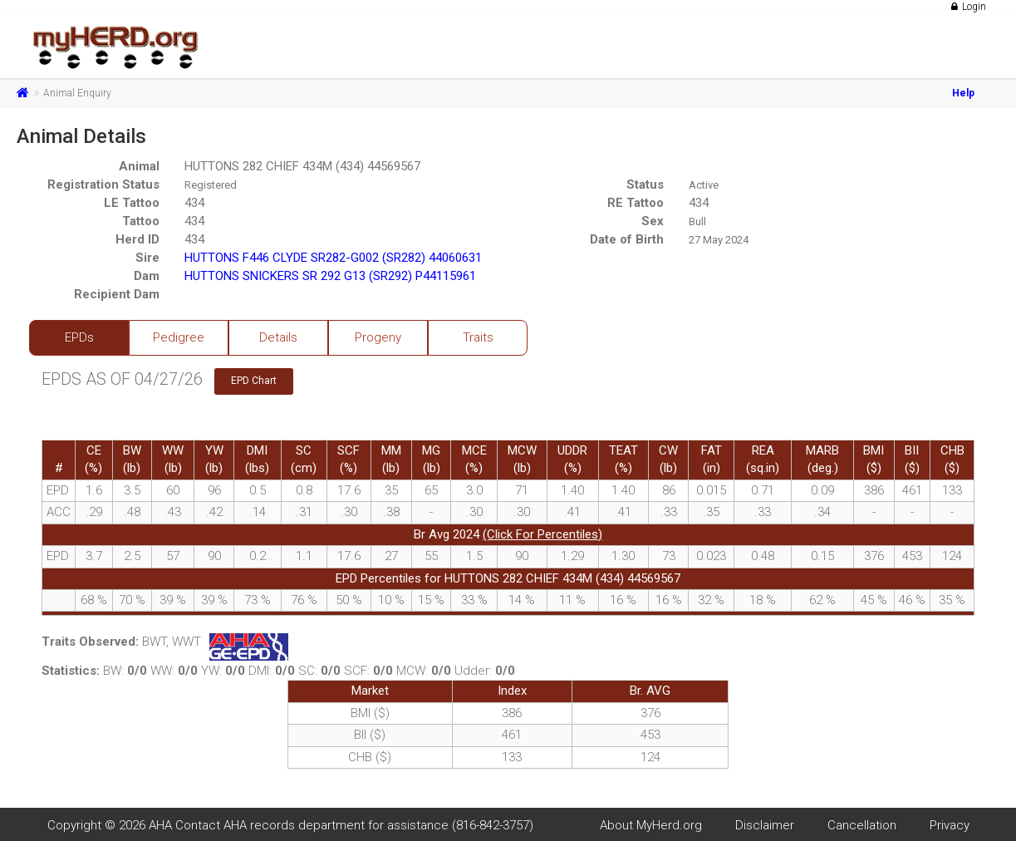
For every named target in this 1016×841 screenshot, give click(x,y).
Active (704, 185)
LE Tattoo (132, 202)
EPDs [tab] (79, 337)
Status (645, 184)
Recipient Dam (117, 294)
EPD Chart (254, 380)
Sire (147, 257)
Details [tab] (278, 337)
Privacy (949, 825)
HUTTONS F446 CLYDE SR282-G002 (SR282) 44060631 (333, 257)
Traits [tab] (478, 337)
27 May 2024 (719, 240)
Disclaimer (764, 825)
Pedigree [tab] (178, 337)
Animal (139, 166)
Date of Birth (627, 239)
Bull (697, 221)
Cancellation (861, 825)
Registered (210, 185)
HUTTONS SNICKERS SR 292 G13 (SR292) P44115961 (330, 275)
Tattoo (141, 221)
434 (194, 202)
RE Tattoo (635, 202)
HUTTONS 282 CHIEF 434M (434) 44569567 (302, 166)
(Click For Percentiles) (542, 534)
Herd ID (137, 239)
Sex (652, 221)
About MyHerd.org (651, 825)
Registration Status (103, 184)
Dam (147, 275)
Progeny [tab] (378, 337)
